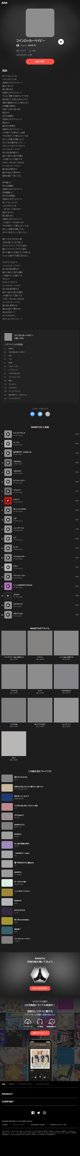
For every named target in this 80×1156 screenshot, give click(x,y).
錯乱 (10, 381)
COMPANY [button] (7, 1101)
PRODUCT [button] (7, 1094)
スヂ (10, 359)
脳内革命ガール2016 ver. (18, 395)
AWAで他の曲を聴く (40, 988)
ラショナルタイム (15, 398)
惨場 (10, 363)
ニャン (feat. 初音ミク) (66, 657)
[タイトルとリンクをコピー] (47, 414)
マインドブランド (15, 391)
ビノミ (40, 691)
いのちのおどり (66, 691)
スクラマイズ (13, 370)
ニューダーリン (66, 724)
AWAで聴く (40, 62)
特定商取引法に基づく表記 (58, 1125)
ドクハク (40, 657)
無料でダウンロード (40, 1033)
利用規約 (5, 1125)
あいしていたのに (40, 724)
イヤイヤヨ (14, 691)
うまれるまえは (14, 373)
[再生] (61, 42)
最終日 (11, 348)
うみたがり (13, 388)
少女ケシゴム (13, 366)
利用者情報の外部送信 (38, 1125)
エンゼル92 (13, 724)
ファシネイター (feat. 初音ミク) (13, 657)
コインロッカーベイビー (23, 335)
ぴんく (14, 758)
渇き (10, 356)
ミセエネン (12, 384)
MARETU (32, 45)
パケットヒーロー (15, 377)
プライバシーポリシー (19, 1125)
